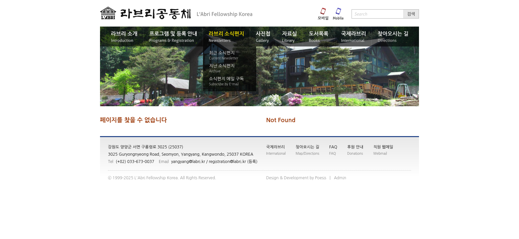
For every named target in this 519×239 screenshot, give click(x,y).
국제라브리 (275, 147)
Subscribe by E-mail (224, 84)
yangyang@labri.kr (188, 162)
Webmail (380, 153)
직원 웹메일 (383, 147)
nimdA (340, 178)
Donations (355, 153)
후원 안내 (355, 147)
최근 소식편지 (222, 53)
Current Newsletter (223, 58)
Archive (215, 71)
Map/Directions (307, 153)
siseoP (320, 178)
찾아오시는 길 (307, 147)
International (276, 153)
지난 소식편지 (222, 66)
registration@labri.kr (227, 162)
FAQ (333, 147)
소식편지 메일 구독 (226, 79)
